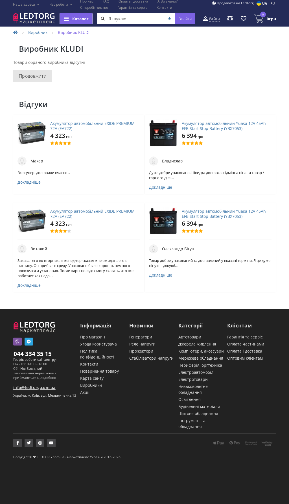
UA (264, 3)
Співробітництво (94, 7)
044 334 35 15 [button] (33, 353)
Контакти (164, 7)
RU (272, 3)
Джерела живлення (197, 344)
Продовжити (33, 76)
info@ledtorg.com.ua (34, 387)
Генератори (140, 337)
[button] (26, 4)
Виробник (37, 32)
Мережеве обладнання (200, 358)
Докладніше (29, 182)
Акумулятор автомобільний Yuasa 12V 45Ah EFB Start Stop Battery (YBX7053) (224, 126)
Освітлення (189, 399)
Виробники (91, 385)
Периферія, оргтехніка (200, 365)
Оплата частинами (245, 344)
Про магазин (92, 337)
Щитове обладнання (198, 413)
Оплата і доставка (244, 351)
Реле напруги (142, 344)
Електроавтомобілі (196, 372)
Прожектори (141, 351)
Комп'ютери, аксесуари (201, 351)
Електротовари (193, 379)
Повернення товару (99, 371)
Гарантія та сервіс (132, 7)
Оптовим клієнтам (245, 358)
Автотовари (189, 337)
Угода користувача (98, 344)
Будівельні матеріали (199, 406)
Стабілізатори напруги (151, 358)
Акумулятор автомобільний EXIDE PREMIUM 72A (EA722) (92, 126)
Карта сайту (92, 378)
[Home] (15, 32)
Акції (84, 392)
